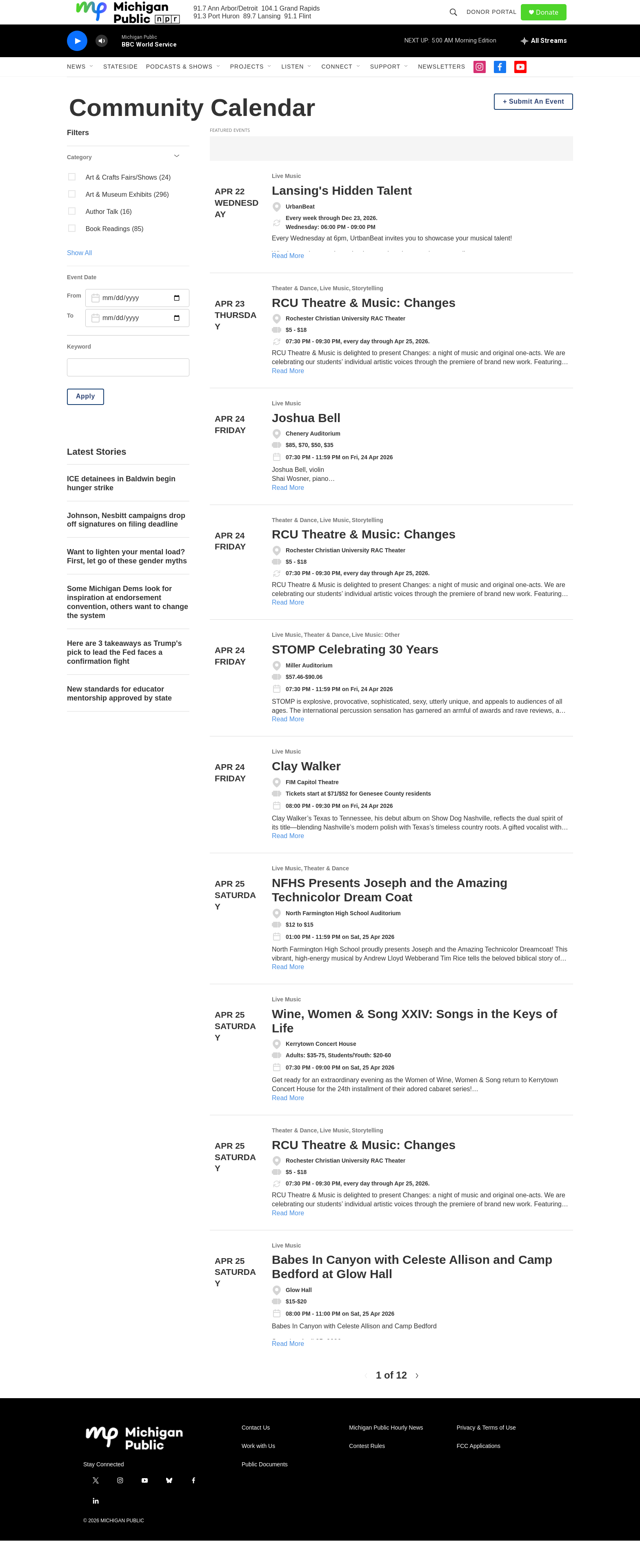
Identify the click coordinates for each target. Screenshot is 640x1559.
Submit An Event (536, 119)
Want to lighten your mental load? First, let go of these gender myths (127, 574)
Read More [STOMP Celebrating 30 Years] (288, 737)
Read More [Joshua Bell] (288, 506)
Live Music (286, 194)
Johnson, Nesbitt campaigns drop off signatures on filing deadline (126, 538)
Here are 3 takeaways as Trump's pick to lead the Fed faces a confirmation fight (124, 671)
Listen (292, 85)
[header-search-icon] (457, 21)
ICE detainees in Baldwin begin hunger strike (121, 501)
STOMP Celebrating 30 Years (355, 667)
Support (385, 85)
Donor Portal (495, 21)
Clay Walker (306, 784)
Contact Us (256, 1446)
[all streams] (544, 59)
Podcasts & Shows (179, 85)
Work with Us (258, 1464)
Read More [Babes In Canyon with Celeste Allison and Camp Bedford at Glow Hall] (288, 1362)
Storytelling (367, 307)
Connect (336, 85)
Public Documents (265, 1483)
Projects (247, 85)
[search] (128, 386)
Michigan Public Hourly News (386, 1446)
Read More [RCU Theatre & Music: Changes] (288, 389)
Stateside (120, 85)
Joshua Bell (306, 436)
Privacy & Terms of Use (486, 1446)
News (76, 85)
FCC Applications (478, 1464)
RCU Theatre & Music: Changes (364, 321)
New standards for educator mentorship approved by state (119, 712)
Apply (85, 414)
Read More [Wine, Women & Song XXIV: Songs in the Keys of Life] (288, 1116)
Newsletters (441, 85)
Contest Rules (367, 1464)
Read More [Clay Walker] (288, 854)
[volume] (102, 59)
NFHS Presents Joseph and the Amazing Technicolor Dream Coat (389, 908)
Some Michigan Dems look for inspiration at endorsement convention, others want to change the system (127, 620)
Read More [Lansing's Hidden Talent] (288, 274)
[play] (77, 59)
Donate (552, 21)
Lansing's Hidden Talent (342, 209)
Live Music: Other (376, 653)
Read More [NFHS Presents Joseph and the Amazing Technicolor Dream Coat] (288, 985)
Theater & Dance (294, 307)
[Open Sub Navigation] (92, 85)
